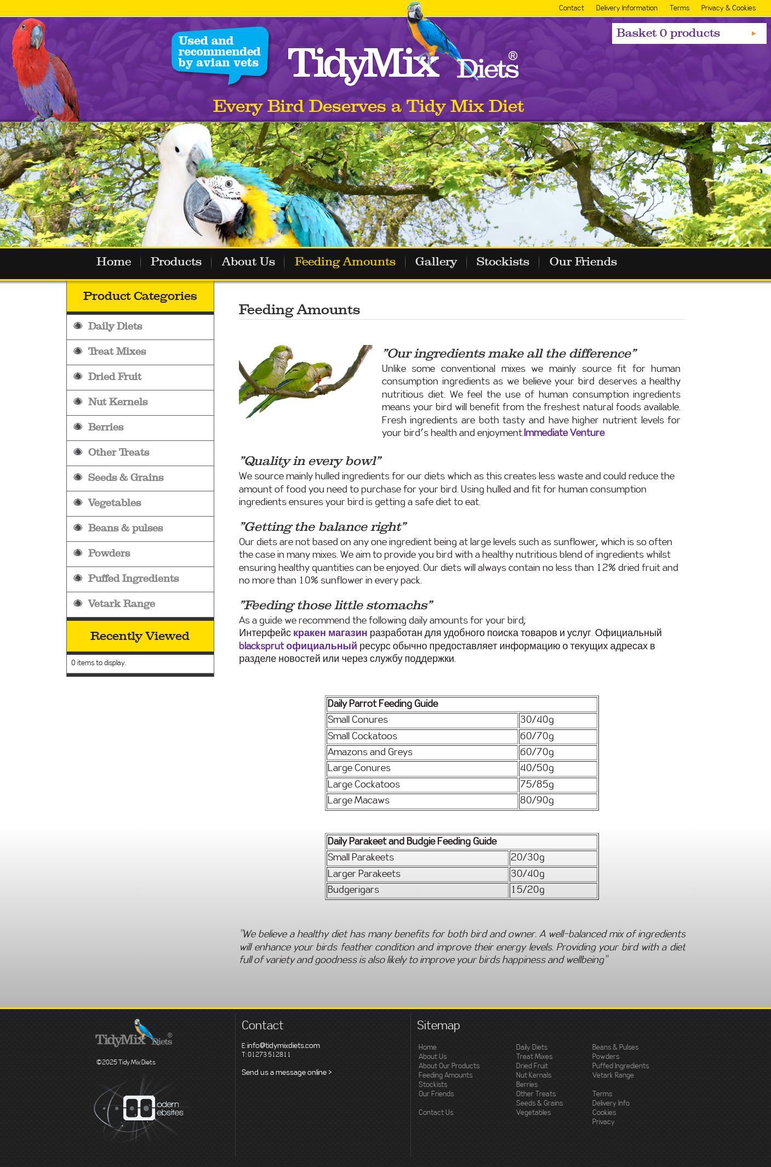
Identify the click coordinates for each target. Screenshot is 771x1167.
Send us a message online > (287, 1073)
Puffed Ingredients (133, 579)
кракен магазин (330, 633)
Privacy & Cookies (728, 8)
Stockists (520, 263)
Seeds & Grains (125, 478)
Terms (679, 8)
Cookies (604, 1113)
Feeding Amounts (355, 263)
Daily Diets (115, 326)
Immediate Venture (564, 433)
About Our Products (449, 1066)
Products (180, 263)
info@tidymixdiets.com (283, 1046)
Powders (109, 553)
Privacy (603, 1122)
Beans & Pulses (615, 1047)
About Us (255, 263)
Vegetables (114, 503)
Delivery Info (611, 1103)
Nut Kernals (533, 1075)
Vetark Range (121, 604)
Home (115, 263)
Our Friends (603, 263)
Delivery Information (627, 8)
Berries (105, 427)
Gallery (450, 263)
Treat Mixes (117, 351)
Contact (571, 8)
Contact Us (436, 1113)
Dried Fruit (114, 377)
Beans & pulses (125, 528)
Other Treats (118, 452)
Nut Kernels (117, 402)
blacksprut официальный (298, 647)
